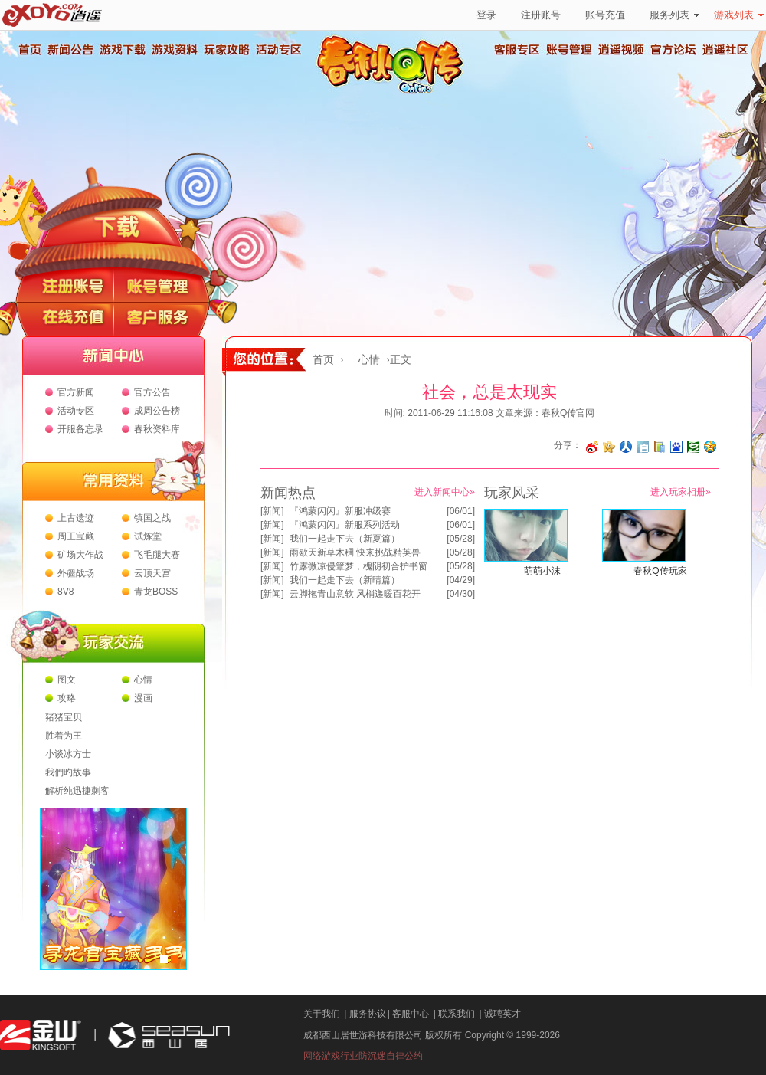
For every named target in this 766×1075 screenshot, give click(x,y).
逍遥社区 (725, 50)
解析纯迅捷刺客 (77, 790)
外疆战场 (75, 573)
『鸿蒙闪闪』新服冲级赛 (340, 511)
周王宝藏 (75, 536)
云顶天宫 (152, 573)
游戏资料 (174, 50)
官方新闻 (75, 392)
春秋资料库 (157, 429)
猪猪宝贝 (63, 717)
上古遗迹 (75, 518)
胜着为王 (63, 735)
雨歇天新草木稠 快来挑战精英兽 (355, 552)
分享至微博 (592, 447)
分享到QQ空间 (710, 447)
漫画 (143, 698)
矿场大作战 (80, 554)
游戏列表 (739, 15)
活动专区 (278, 50)
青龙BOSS (156, 591)
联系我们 (456, 1013)
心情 (143, 679)
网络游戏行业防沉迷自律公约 (363, 1055)
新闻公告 (69, 50)
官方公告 (152, 392)
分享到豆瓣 (693, 447)
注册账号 (541, 15)
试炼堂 (148, 536)
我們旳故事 (68, 772)
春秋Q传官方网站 (394, 92)
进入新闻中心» (444, 492)
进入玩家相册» (680, 492)
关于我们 (321, 1013)
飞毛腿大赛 (157, 554)
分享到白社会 (643, 447)
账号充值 (605, 15)
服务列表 (674, 15)
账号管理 (569, 50)
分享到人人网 (626, 447)
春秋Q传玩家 (659, 570)
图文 (66, 679)
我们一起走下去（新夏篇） (345, 538)
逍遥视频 (621, 50)
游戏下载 (122, 50)
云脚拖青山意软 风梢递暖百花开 (355, 593)
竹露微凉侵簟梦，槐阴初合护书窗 (358, 566)
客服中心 (410, 1013)
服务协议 (367, 1013)
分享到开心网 (609, 447)
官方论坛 (673, 50)
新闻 (272, 511)
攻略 (66, 698)
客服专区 (517, 50)
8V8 (65, 591)
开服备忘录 (80, 429)
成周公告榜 (157, 410)
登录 (486, 15)
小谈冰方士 (68, 754)
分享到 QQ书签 (659, 447)
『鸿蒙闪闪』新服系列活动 (345, 524)
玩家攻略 (226, 50)
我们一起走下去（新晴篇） (345, 580)
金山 (40, 1035)
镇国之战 (152, 518)
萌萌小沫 (542, 570)
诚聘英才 (502, 1013)
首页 (29, 50)
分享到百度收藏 (676, 447)
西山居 (167, 1035)
